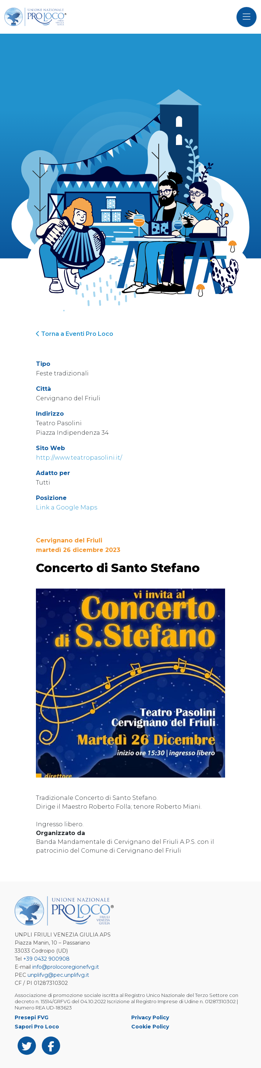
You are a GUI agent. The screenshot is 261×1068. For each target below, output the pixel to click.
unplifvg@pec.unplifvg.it (58, 975)
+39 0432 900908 (46, 959)
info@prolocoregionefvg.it (65, 967)
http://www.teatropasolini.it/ (79, 457)
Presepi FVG (31, 1017)
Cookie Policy (150, 1026)
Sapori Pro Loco (37, 1026)
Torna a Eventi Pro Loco (74, 333)
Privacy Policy (150, 1017)
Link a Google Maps (66, 507)
